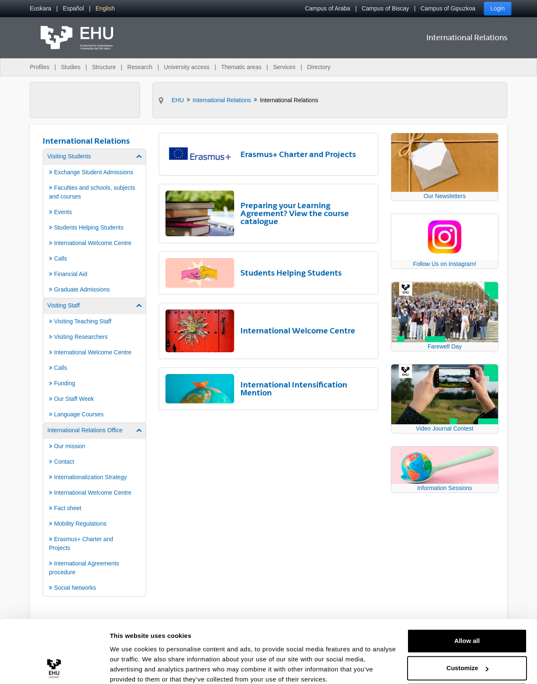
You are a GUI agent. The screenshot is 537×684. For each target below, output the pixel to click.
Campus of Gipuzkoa (448, 8)
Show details (129, 667)
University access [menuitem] (186, 67)
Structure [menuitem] (104, 67)
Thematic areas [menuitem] (241, 67)
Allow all (467, 605)
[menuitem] (40, 8)
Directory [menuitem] (318, 67)
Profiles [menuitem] (39, 67)
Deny (467, 660)
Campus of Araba (327, 8)
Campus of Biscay (385, 8)
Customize (467, 633)
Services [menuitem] (284, 67)
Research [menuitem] (139, 67)
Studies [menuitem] (70, 67)
